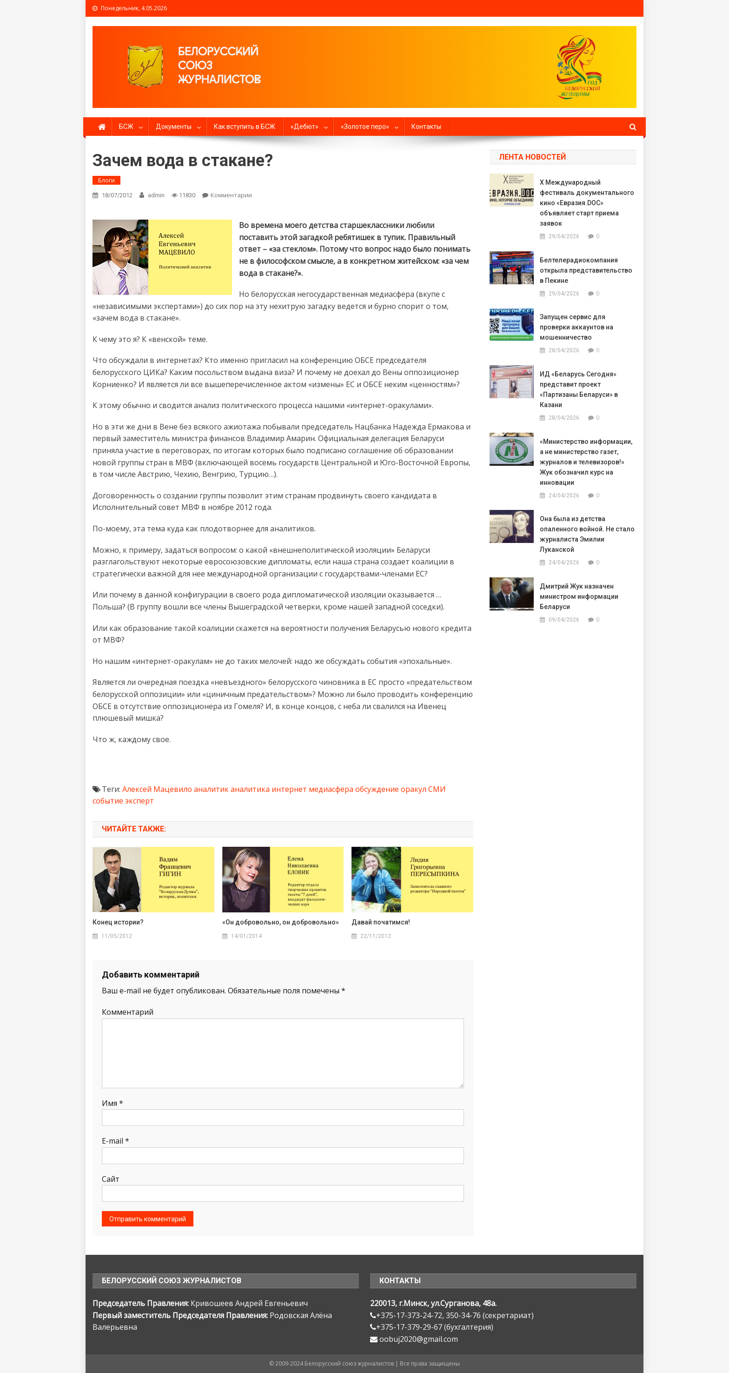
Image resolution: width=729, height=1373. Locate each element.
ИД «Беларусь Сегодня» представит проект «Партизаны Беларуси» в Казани (579, 389)
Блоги (106, 180)
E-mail (115, 1141)
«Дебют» (304, 126)
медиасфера (331, 789)
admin (156, 195)
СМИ (437, 789)
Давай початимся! (380, 922)
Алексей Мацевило (157, 789)
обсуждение (377, 789)
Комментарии (231, 195)
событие (108, 801)
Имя (112, 1103)
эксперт (139, 801)
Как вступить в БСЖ (244, 126)
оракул (413, 789)
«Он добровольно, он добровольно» (280, 922)
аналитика (250, 789)
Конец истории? (118, 922)
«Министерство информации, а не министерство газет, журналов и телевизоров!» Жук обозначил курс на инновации (586, 462)
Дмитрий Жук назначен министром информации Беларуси (579, 596)
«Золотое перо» (365, 126)
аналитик (211, 789)
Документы (174, 126)
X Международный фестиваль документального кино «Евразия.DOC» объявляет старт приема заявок (587, 203)
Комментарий (127, 1012)
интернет (289, 789)
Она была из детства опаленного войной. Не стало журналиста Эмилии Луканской (587, 534)
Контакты (426, 126)
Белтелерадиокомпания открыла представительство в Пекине (586, 270)
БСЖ (126, 126)
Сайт (110, 1179)
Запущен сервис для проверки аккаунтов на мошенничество (576, 327)
